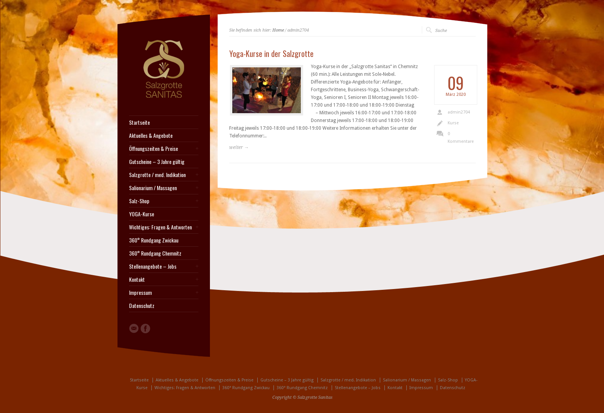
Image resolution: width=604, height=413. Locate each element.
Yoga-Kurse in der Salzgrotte (271, 53)
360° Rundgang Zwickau (153, 240)
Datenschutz (141, 305)
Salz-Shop (139, 201)
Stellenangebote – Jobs (152, 266)
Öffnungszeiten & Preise (153, 148)
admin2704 (459, 112)
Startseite (139, 122)
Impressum (140, 292)
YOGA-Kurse (141, 214)
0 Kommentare (461, 137)
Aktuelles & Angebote (151, 135)
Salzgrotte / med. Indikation (157, 174)
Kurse (453, 122)
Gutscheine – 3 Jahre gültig (157, 161)
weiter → (239, 147)
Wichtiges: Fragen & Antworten (160, 227)
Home (278, 30)
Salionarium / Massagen (153, 188)
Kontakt (137, 279)
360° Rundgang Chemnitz (155, 253)
